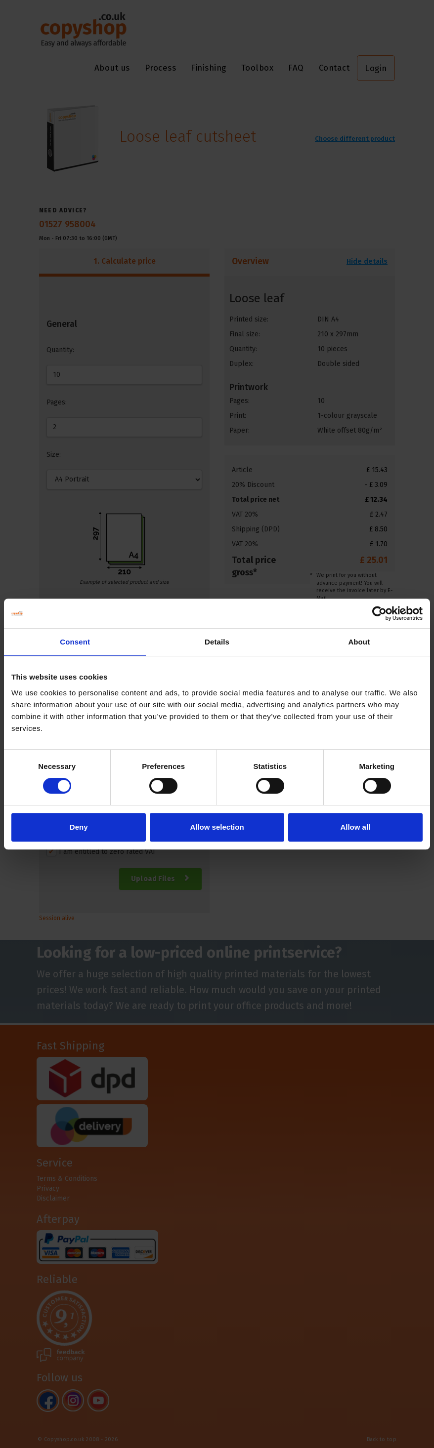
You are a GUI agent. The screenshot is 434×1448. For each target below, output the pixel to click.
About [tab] (359, 642)
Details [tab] (217, 642)
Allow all (355, 827)
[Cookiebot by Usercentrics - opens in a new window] (379, 613)
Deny (79, 827)
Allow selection (217, 827)
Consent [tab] (75, 642)
